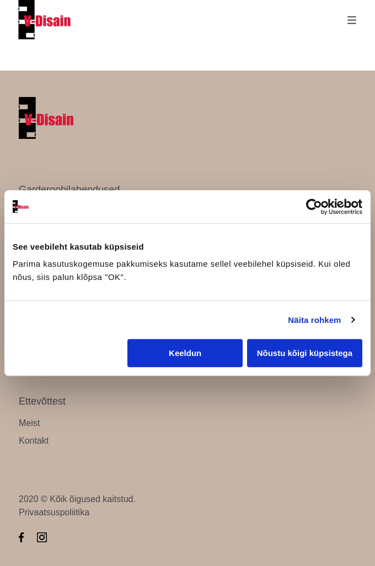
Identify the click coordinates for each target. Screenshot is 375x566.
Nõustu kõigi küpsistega (304, 353)
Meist (29, 423)
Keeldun (185, 353)
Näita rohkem (314, 320)
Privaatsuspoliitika (54, 512)
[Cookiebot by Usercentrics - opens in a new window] (314, 206)
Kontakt (34, 440)
